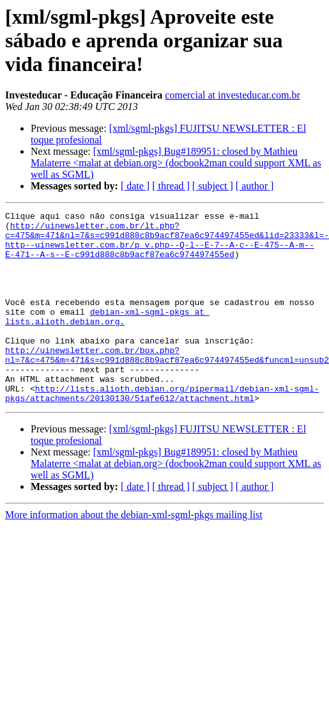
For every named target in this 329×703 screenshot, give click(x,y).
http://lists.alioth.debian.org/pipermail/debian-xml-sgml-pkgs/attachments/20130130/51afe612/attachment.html (162, 430)
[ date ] (135, 185)
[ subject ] (212, 185)
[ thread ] (171, 185)
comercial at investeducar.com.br (232, 95)
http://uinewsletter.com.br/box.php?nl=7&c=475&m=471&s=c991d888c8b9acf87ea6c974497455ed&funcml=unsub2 (167, 384)
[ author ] (255, 185)
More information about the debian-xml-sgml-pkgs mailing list (134, 553)
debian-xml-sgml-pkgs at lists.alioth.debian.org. (107, 338)
